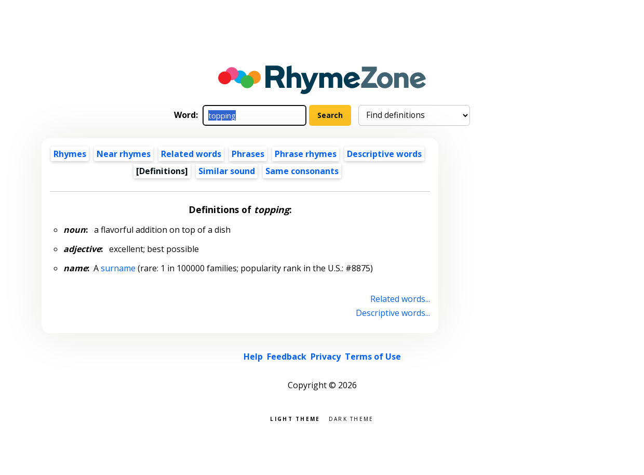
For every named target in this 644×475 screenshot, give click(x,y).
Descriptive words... (393, 313)
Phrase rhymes (306, 154)
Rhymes (69, 154)
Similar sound (226, 171)
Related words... (400, 299)
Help (253, 356)
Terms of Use (373, 356)
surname (118, 268)
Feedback (286, 356)
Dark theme (351, 418)
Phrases (248, 154)
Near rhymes (124, 154)
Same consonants (302, 171)
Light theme (295, 418)
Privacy (326, 356)
